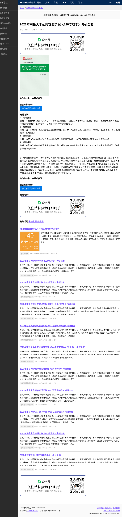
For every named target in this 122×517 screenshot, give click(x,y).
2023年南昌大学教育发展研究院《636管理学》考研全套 (48, 369)
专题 (58, 2)
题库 (42, 2)
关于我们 (100, 508)
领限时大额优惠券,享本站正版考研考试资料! (43, 229)
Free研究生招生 (30, 2)
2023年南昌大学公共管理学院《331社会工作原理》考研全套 (50, 326)
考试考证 (6, 49)
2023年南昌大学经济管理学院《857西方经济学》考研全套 (49, 390)
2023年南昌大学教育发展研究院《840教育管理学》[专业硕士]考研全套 (55, 347)
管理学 (43, 221)
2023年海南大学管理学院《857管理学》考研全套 (45, 433)
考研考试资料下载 (37, 8)
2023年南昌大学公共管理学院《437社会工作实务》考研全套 (50, 304)
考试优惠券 (27, 254)
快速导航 (6, 2)
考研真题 (35, 221)
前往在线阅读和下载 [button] (34, 108)
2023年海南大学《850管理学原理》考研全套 (43, 455)
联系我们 (108, 508)
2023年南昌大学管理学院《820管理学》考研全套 (45, 261)
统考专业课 (7, 18)
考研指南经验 (8, 23)
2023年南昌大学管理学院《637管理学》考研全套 (45, 282)
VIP (110, 2)
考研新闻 (6, 8)
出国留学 (6, 54)
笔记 (75, 2)
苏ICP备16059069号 (111, 511)
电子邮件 (116, 508)
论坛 (83, 2)
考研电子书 (7, 44)
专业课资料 (7, 39)
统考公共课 (7, 13)
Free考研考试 (35, 511)
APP (66, 2)
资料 (118, 2)
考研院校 (6, 28)
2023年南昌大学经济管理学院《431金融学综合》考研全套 (49, 412)
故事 (50, 2)
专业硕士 (6, 34)
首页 (25, 8)
